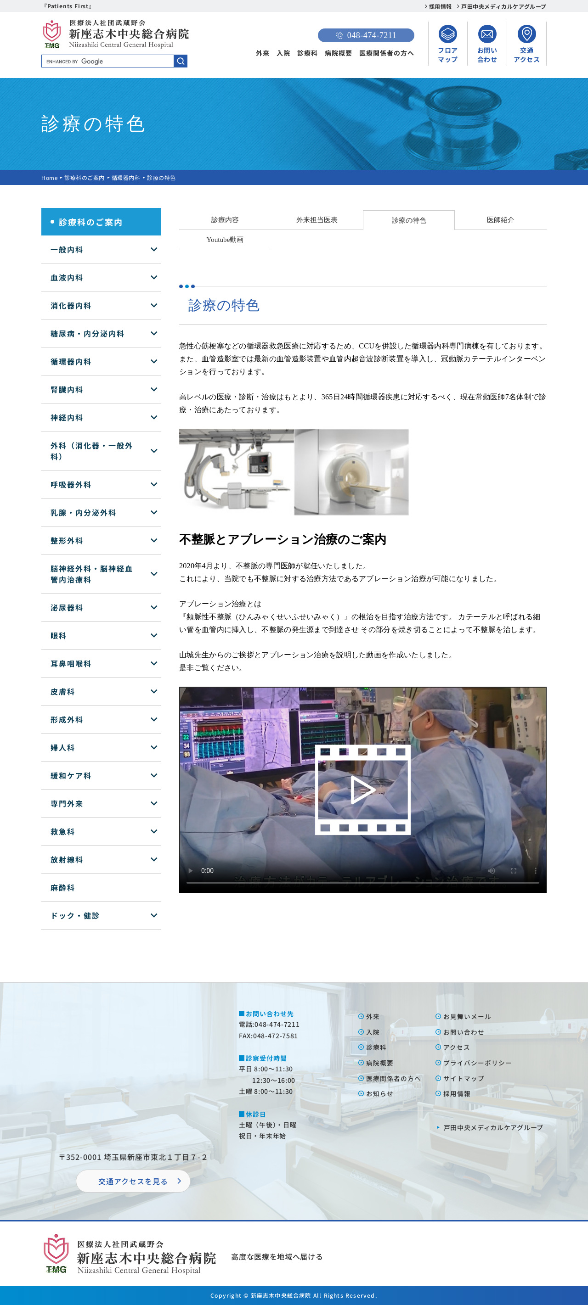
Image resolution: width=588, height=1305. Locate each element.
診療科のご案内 (85, 177)
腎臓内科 (67, 389)
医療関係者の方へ (386, 52)
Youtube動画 (225, 239)
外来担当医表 (317, 220)
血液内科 (67, 277)
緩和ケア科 (71, 775)
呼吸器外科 (71, 484)
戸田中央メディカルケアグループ (504, 6)
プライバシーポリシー (477, 1062)
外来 (263, 52)
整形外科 (67, 540)
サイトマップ (464, 1078)
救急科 (63, 831)
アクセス (456, 1047)
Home (49, 177)
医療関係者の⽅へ (393, 1078)
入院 (283, 52)
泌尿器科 (67, 607)
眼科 (59, 635)
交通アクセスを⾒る (133, 1181)
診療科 (307, 52)
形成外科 (67, 719)
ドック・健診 (75, 915)
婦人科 (63, 747)
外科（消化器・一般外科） (92, 451)
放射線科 (67, 859)
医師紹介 (500, 220)
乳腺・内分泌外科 (84, 512)
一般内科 (67, 249)
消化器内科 (71, 305)
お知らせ (380, 1093)
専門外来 (67, 803)
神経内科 (67, 417)
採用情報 (440, 6)
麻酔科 (63, 887)
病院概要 (338, 52)
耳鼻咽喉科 (71, 663)
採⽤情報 (457, 1093)
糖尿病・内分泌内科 (88, 333)
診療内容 (225, 220)
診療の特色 (409, 220)
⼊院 (373, 1031)
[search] (114, 61)
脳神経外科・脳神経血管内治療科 (92, 574)
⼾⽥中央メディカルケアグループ (494, 1127)
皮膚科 (63, 691)
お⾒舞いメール (467, 1016)
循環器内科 (126, 177)
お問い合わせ (464, 1031)
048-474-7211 (366, 35)
